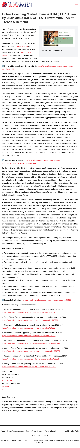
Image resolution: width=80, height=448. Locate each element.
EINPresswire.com (21, 46)
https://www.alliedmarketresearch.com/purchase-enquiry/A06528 (46, 300)
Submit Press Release (34, 431)
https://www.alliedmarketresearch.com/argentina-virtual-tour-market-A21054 (31, 351)
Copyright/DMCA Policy (70, 431)
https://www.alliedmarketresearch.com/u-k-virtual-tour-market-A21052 (28, 328)
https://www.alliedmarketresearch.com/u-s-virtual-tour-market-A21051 (28, 312)
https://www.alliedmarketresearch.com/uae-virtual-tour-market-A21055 (28, 336)
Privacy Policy (36, 435)
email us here (7, 380)
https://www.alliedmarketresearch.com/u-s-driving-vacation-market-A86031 (30, 359)
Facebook (6, 386)
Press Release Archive (15, 431)
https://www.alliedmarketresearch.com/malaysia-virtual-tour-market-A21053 (31, 343)
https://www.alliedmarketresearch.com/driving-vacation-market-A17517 (29, 367)
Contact (46, 435)
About (3, 431)
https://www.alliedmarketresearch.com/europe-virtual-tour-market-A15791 (30, 320)
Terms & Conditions (52, 431)
